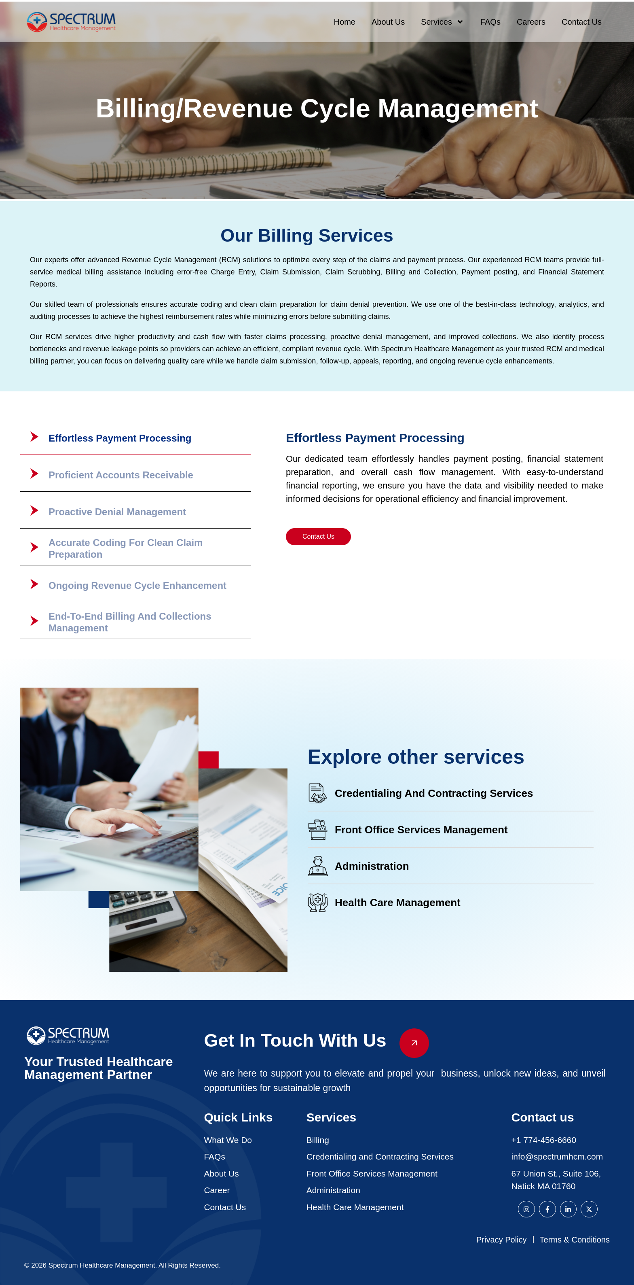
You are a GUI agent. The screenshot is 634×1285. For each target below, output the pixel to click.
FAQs (490, 21)
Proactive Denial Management (117, 511)
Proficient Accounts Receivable (121, 474)
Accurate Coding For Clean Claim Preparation (126, 548)
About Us (388, 21)
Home (344, 21)
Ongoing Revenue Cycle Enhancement (137, 585)
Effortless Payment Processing (120, 438)
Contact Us (582, 21)
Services (442, 22)
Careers (531, 21)
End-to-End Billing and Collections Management (130, 622)
